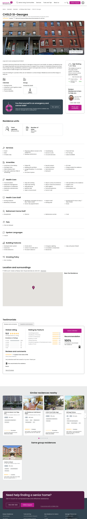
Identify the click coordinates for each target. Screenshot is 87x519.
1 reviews (11, 18)
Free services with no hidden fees (49, 506)
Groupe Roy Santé (28, 85)
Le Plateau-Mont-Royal (24, 9)
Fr (65, 2)
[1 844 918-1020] (67, 3)
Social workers (69, 516)
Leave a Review (72, 331)
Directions (43, 271)
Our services (6, 516)
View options (55, 107)
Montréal (9, 9)
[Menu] (7, 2)
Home (4, 9)
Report (7, 366)
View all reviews (10, 370)
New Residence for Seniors (51, 514)
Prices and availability (75, 107)
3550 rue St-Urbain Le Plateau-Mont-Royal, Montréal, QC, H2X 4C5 (29, 18)
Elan (45, 516)
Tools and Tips (47, 2)
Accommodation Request (30, 516)
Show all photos (77, 52)
